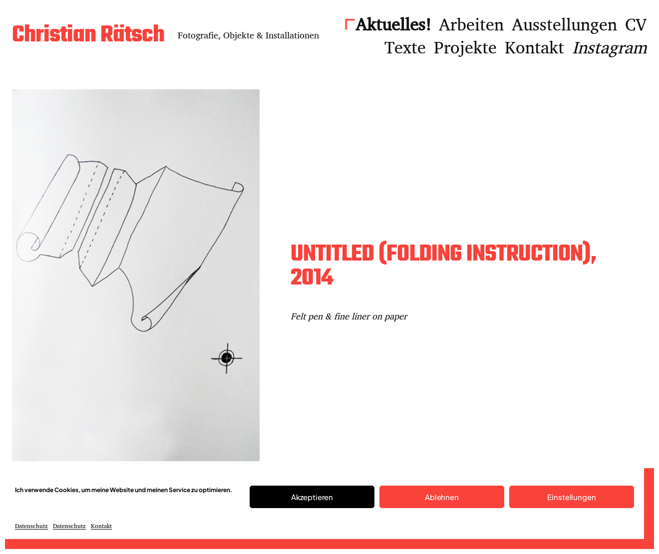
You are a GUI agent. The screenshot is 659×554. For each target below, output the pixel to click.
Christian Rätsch (88, 35)
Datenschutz (31, 526)
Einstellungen (571, 497)
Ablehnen (442, 497)
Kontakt (101, 526)
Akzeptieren (312, 497)
